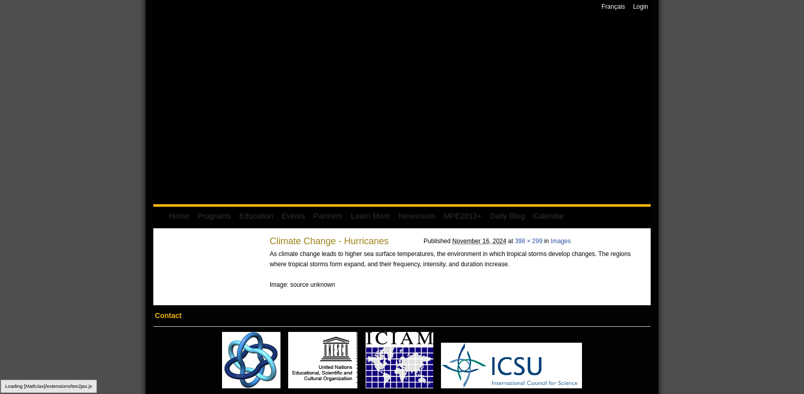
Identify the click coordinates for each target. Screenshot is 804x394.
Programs (214, 215)
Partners (328, 215)
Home (179, 215)
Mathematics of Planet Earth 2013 (402, 108)
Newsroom (416, 215)
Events (293, 215)
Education (256, 215)
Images (561, 241)
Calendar (548, 215)
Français (613, 6)
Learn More (370, 215)
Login (640, 6)
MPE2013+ (463, 215)
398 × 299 (528, 241)
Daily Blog (507, 215)
